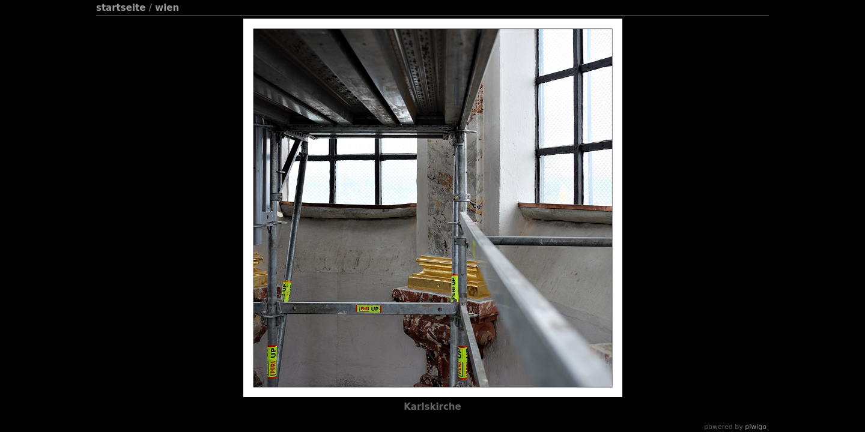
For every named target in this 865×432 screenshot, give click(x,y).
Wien (167, 7)
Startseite (120, 7)
